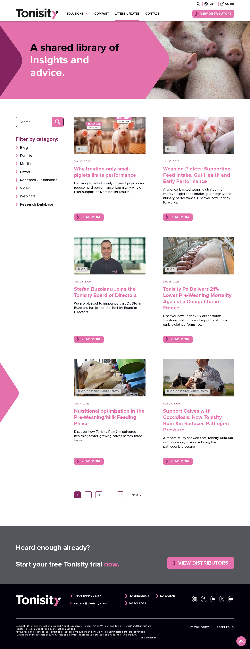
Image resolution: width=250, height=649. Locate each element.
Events (26, 155)
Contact (152, 13)
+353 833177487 (85, 596)
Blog (24, 147)
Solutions (77, 13)
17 (120, 495)
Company (101, 13)
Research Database (37, 204)
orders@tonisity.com (88, 603)
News (25, 172)
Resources (137, 603)
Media (25, 163)
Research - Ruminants (38, 180)
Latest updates (127, 13)
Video (25, 188)
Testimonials (139, 596)
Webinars (28, 196)
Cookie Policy (225, 627)
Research (167, 596)
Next (135, 495)
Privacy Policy (199, 627)
